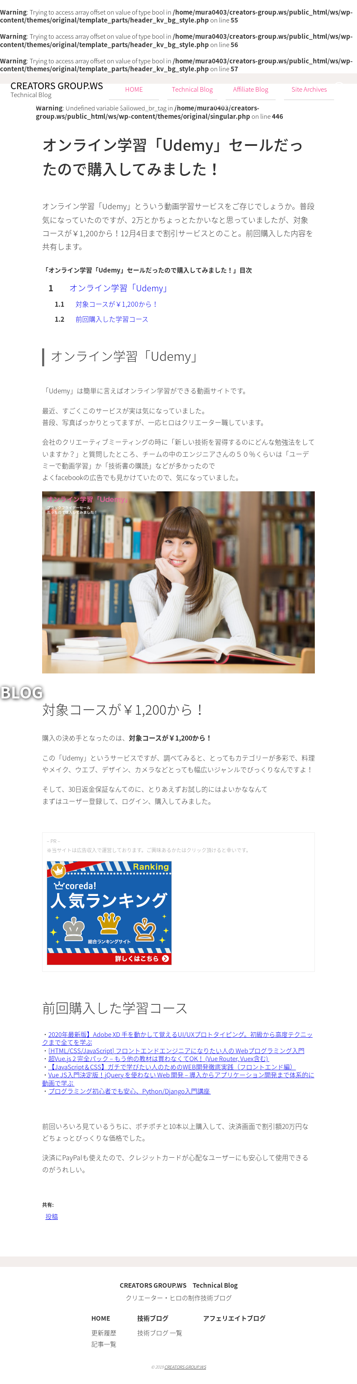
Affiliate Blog (250, 89)
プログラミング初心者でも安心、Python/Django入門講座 (129, 1091)
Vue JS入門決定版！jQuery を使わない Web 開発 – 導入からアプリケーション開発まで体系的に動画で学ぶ (178, 1079)
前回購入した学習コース (111, 319)
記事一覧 (103, 1344)
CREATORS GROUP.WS (185, 1367)
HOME (100, 1318)
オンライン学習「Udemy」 (120, 288)
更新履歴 (103, 1332)
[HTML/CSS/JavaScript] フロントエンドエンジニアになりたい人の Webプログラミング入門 (176, 1050)
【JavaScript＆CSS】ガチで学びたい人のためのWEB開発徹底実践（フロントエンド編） (172, 1066)
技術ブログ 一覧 (159, 1332)
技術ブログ (152, 1318)
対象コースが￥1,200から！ (116, 304)
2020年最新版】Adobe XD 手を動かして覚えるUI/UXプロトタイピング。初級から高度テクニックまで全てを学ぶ (177, 1038)
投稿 (51, 1216)
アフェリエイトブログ (234, 1318)
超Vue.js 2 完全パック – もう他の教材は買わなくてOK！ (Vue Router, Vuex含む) (158, 1058)
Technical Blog (192, 89)
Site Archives (309, 89)
